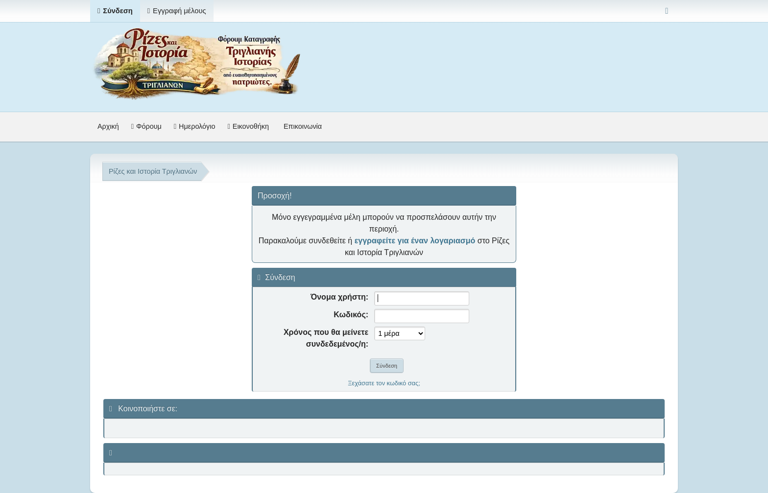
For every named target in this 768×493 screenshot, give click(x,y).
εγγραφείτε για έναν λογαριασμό (415, 240)
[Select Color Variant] (667, 11)
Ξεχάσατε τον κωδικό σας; (384, 383)
